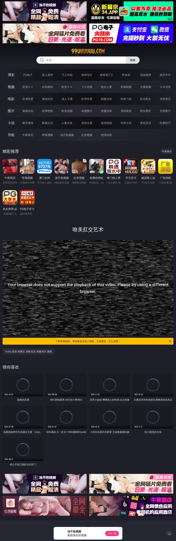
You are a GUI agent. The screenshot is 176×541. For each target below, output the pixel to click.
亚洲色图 (47, 111)
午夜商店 (27, 135)
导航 (11, 135)
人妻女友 (67, 123)
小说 (11, 122)
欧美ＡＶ (67, 87)
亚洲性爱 (27, 99)
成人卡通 (67, 99)
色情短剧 (106, 135)
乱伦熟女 (145, 99)
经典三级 (125, 99)
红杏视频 (86, 135)
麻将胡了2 (106, 75)
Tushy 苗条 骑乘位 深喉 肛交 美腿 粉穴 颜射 (28, 351)
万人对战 (67, 75)
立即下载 (112, 533)
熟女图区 (145, 111)
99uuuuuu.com (88, 51)
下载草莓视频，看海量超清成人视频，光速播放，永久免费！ (114, 341)
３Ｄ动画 (86, 87)
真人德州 (47, 75)
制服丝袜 (106, 99)
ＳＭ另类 (165, 87)
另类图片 (165, 111)
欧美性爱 (86, 99)
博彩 (11, 74)
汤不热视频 (67, 135)
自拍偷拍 (47, 87)
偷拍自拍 (47, 99)
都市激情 (27, 123)
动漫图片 (86, 111)
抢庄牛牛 (165, 75)
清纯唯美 (125, 111)
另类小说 (125, 123)
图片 (11, 110)
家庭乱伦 (47, 123)
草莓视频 (47, 135)
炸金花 (126, 75)
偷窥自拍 (27, 111)
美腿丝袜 (106, 111)
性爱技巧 (165, 123)
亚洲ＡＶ (27, 87)
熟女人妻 (106, 87)
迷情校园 (106, 123)
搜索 (132, 60)
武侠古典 (86, 123)
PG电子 (27, 75)
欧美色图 (67, 111)
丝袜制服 (125, 87)
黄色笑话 (145, 123)
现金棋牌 (145, 75)
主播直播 (145, 87)
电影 (11, 98)
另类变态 (165, 99)
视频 (11, 86)
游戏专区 (86, 75)
